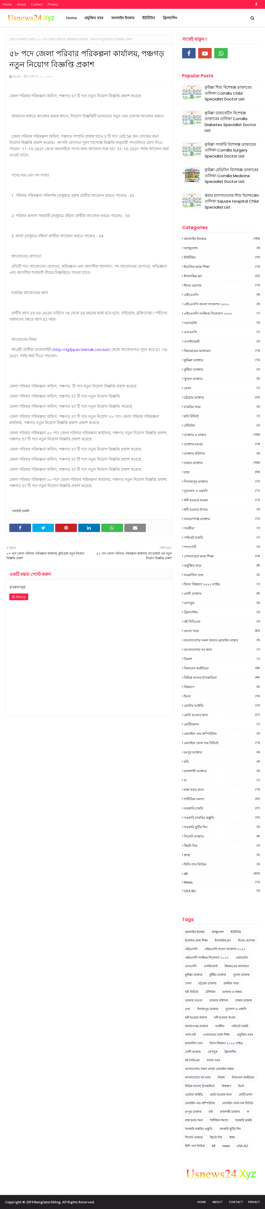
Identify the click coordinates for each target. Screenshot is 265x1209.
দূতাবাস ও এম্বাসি (222, 490)
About (21, 4)
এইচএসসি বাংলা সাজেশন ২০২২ (222, 304)
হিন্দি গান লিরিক (222, 864)
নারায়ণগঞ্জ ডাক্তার (222, 518)
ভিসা (222, 696)
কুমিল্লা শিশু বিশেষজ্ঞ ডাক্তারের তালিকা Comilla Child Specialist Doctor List (228, 93)
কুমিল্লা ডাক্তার (222, 360)
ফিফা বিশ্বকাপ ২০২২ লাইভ (222, 584)
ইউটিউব (222, 257)
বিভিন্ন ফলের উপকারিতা (222, 677)
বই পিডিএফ (222, 621)
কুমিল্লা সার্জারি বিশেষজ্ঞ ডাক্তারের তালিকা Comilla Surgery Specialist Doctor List (230, 150)
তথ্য (222, 472)
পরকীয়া (222, 528)
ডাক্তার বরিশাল (222, 453)
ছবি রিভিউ (222, 416)
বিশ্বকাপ (222, 687)
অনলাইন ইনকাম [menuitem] (122, 17)
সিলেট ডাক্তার (222, 836)
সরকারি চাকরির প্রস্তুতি (222, 817)
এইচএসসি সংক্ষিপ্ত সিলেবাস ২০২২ (222, 313)
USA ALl (222, 890)
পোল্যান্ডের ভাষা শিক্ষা (222, 556)
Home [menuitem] (71, 17)
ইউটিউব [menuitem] (148, 17)
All (222, 873)
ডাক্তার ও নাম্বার (222, 434)
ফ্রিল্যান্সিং (222, 612)
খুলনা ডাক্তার (222, 378)
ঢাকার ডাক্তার (222, 462)
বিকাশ (222, 659)
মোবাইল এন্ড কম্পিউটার (222, 733)
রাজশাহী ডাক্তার (222, 771)
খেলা (222, 388)
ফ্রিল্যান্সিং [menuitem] (170, 17)
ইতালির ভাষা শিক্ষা (222, 266)
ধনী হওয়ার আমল (222, 500)
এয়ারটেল (222, 322)
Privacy (53, 4)
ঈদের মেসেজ (222, 285)
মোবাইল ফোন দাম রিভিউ (222, 743)
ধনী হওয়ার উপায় (222, 509)
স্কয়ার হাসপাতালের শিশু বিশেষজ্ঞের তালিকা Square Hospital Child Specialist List (232, 201)
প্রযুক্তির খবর (222, 565)
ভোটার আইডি (222, 705)
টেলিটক (222, 425)
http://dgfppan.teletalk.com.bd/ (81, 349)
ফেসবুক (222, 602)
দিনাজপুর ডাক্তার (222, 481)
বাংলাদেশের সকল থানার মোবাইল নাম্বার (222, 640)
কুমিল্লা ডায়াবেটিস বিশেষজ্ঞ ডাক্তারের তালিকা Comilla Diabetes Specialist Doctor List (230, 121)
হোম (12, 39)
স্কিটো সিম (222, 845)
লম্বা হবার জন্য (222, 789)
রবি (222, 761)
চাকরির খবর (222, 406)
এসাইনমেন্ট (222, 341)
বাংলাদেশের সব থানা (222, 649)
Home (7, 4)
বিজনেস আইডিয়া (222, 668)
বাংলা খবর (222, 630)
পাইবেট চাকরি (222, 537)
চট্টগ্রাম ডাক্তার (222, 397)
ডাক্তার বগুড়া (222, 444)
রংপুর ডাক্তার (222, 752)
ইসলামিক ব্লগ (222, 276)
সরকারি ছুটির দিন (222, 827)
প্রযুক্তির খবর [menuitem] (93, 17)
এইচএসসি (222, 294)
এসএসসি (222, 332)
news (222, 882)
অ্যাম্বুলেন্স (222, 248)
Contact (36, 4)
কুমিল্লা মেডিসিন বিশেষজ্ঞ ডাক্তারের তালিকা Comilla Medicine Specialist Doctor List (231, 175)
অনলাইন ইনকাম (222, 238)
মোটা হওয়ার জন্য (222, 715)
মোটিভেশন (222, 724)
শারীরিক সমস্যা (222, 799)
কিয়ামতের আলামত (222, 350)
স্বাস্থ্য (222, 855)
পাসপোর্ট (222, 546)
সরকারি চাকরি (26, 39)
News (16, 76)
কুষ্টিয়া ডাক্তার (222, 369)
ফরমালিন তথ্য (222, 574)
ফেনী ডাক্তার (222, 593)
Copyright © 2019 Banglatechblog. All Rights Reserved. (50, 1202)
